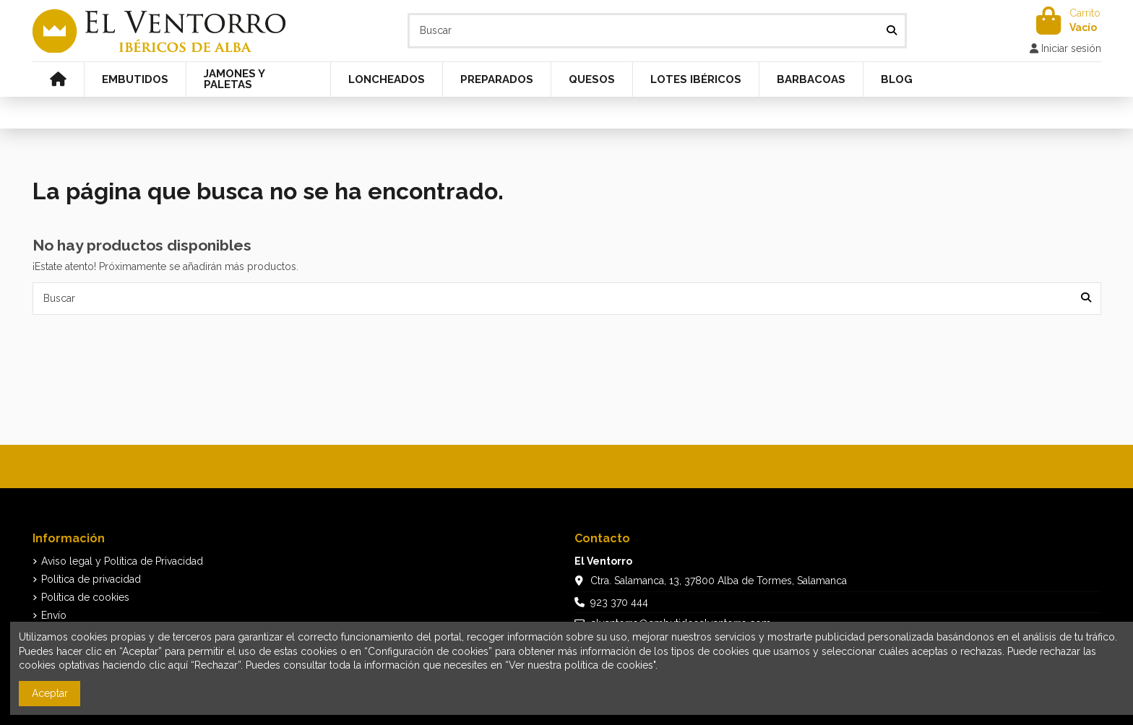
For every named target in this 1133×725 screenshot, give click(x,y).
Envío (53, 615)
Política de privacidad (91, 579)
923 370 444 (619, 602)
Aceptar (50, 693)
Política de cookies (85, 597)
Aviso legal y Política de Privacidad (122, 561)
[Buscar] (891, 30)
